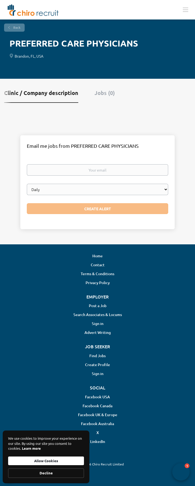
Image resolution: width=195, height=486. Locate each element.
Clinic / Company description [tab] (41, 92)
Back (16, 27)
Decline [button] (46, 473)
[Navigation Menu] (185, 9)
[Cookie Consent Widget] (46, 457)
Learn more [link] (31, 448)
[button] (181, 472)
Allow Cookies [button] (46, 460)
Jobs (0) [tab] (105, 92)
